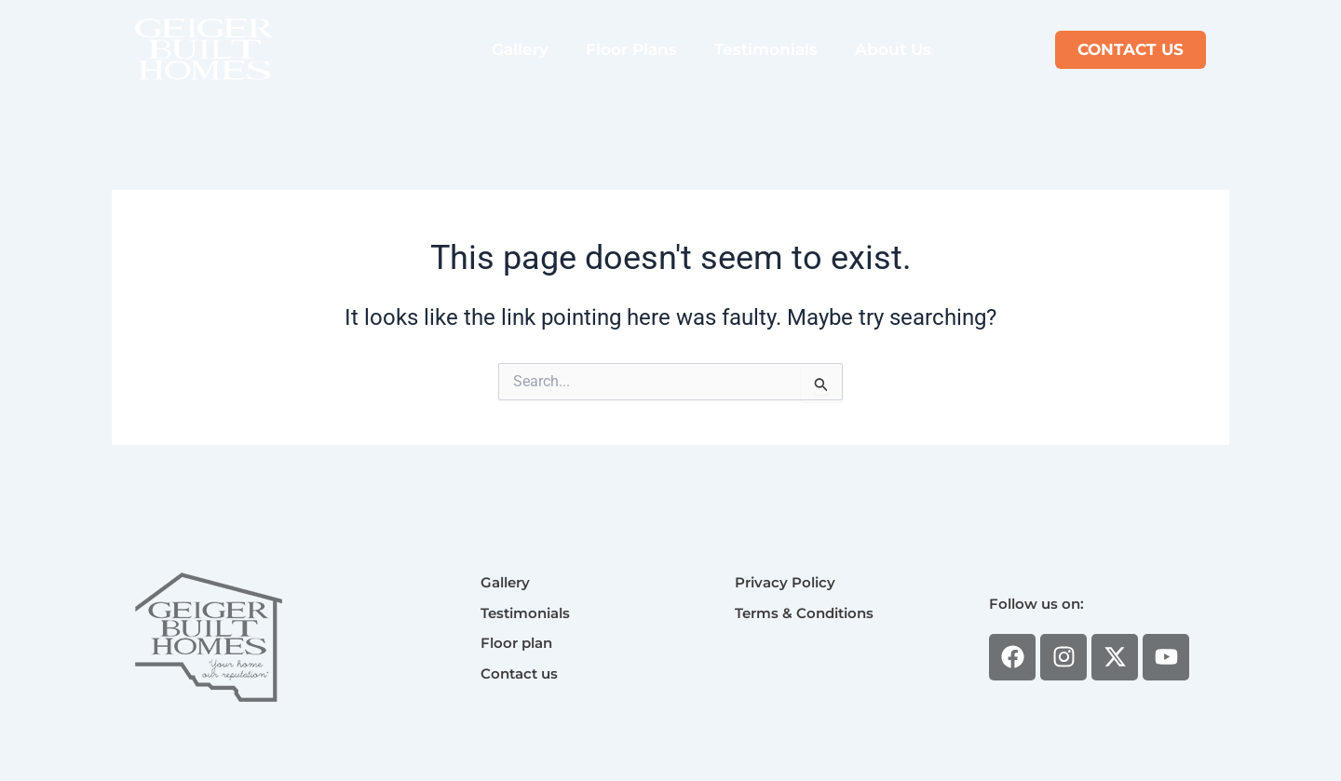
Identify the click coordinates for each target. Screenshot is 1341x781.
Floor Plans (631, 49)
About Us (893, 49)
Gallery (520, 49)
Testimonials (766, 49)
